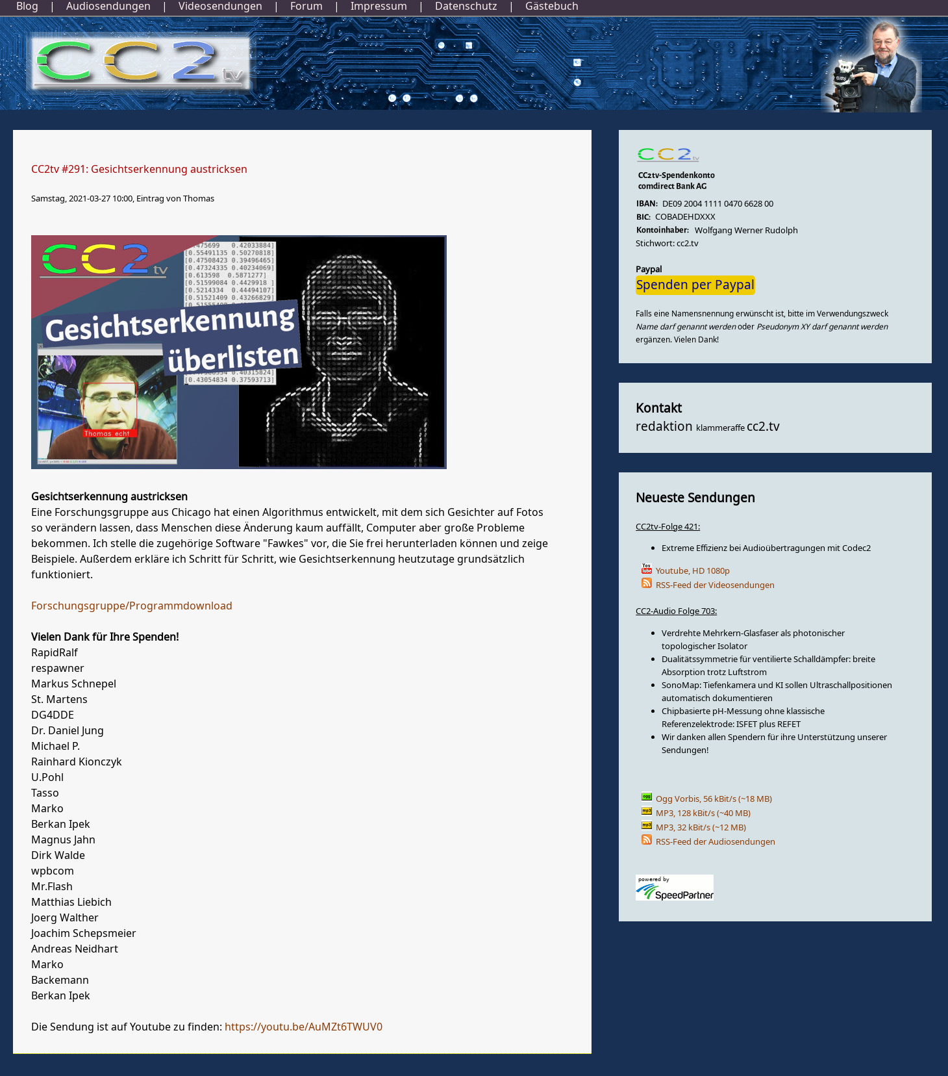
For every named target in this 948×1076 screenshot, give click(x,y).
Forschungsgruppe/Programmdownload (131, 606)
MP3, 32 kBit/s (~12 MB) (701, 827)
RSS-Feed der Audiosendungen (715, 842)
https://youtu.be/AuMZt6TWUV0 (303, 1027)
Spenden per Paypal (695, 285)
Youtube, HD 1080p (693, 571)
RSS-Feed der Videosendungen (715, 585)
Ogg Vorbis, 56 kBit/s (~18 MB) (714, 799)
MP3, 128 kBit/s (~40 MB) (703, 813)
